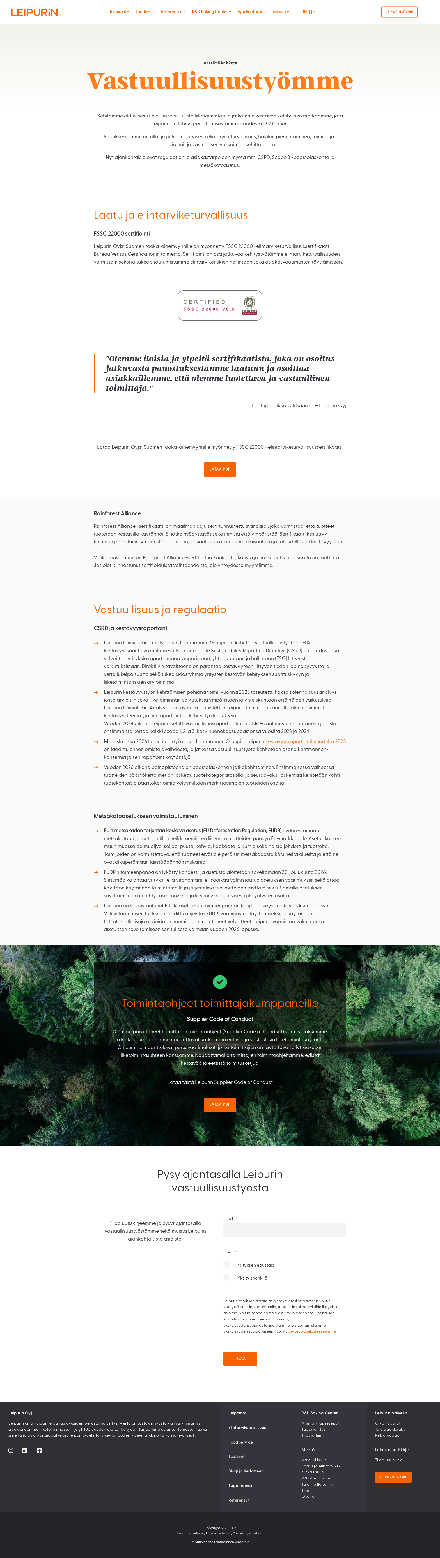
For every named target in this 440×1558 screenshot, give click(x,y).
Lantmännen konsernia (231, 1542)
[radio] (284, 1267)
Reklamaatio (387, 1435)
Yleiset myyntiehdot (248, 1533)
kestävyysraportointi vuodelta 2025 (305, 741)
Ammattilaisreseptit (321, 1423)
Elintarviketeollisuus (247, 1428)
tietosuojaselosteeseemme (312, 1331)
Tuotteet (236, 1457)
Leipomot (237, 1413)
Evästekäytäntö (218, 1533)
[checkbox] (284, 1274)
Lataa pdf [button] (220, 469)
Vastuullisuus (314, 1460)
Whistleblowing (317, 1478)
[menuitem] (128, 11)
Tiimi (306, 1491)
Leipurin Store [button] (399, 11)
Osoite (308, 1497)
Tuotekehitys (314, 1430)
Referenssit (239, 1500)
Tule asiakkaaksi (390, 1430)
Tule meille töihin (317, 1484)
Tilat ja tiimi (313, 1435)
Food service (240, 1442)
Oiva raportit (388, 1423)
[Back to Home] (47, 12)
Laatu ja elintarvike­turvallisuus (321, 1469)
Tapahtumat (240, 1486)
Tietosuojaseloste (190, 1533)
